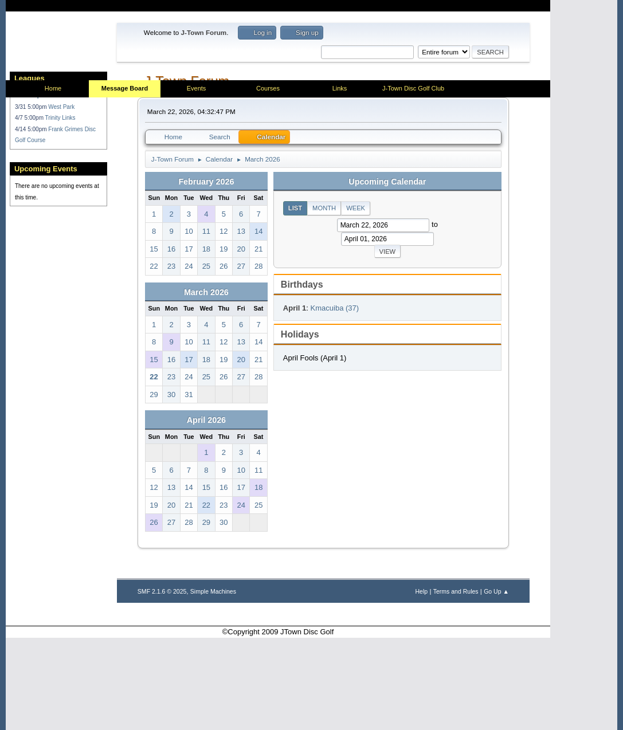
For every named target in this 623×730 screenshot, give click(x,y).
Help (422, 683)
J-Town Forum (186, 173)
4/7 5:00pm (30, 232)
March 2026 (206, 384)
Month (324, 300)
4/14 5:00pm (31, 243)
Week (355, 300)
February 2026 (206, 273)
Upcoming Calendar (387, 273)
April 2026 (206, 512)
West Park (61, 220)
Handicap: (28, 209)
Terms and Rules (456, 683)
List (295, 300)
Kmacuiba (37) (335, 400)
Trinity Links (60, 232)
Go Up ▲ (496, 683)
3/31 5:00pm (31, 220)
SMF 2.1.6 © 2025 (162, 683)
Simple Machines (213, 683)
